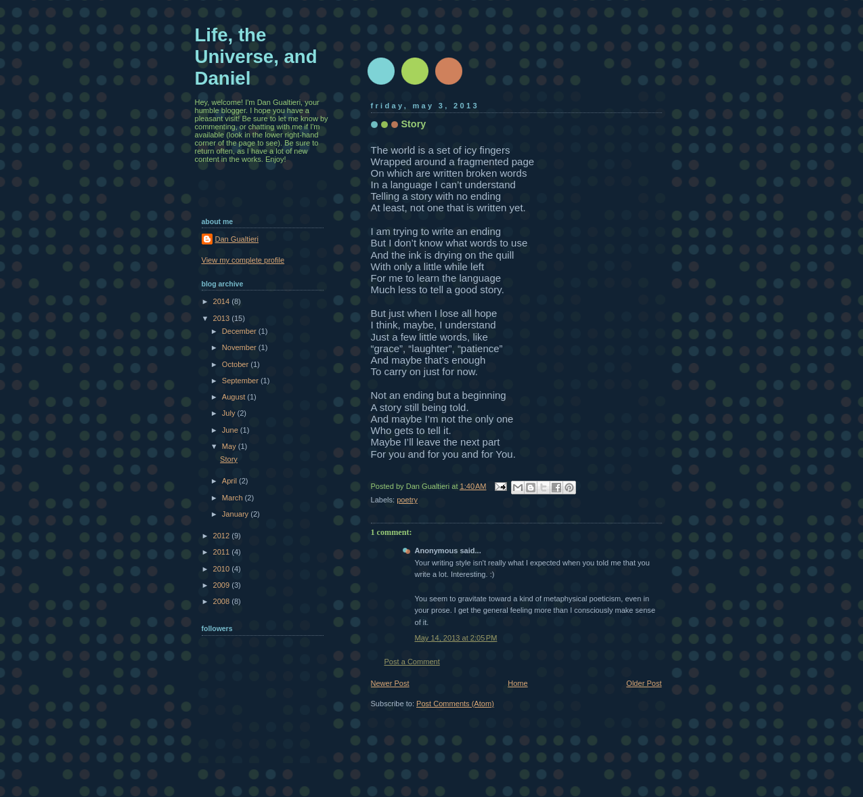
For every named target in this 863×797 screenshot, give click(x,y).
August (234, 397)
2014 (222, 301)
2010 (222, 569)
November (240, 347)
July (230, 413)
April (230, 481)
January (236, 514)
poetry (407, 500)
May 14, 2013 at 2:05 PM (456, 638)
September (241, 380)
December (240, 331)
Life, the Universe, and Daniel (256, 56)
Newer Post (390, 683)
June (231, 430)
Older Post (643, 683)
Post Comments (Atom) (455, 703)
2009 (222, 585)
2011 (222, 552)
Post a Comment (412, 662)
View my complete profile (243, 260)
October (236, 364)
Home (517, 683)
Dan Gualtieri (237, 239)
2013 (222, 318)
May (230, 446)
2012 (222, 536)
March (233, 498)
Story (229, 459)
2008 (222, 601)
